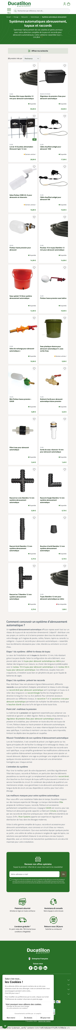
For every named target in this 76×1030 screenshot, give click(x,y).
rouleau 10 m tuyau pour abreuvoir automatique (33, 667)
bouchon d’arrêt (15, 705)
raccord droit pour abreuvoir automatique (26, 690)
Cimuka (53, 811)
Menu (9, 11)
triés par (19, 59)
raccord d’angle (33, 693)
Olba (61, 803)
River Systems (24, 817)
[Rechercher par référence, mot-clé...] (41, 10)
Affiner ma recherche (40, 51)
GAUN (48, 808)
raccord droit (63, 777)
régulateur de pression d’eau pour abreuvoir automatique (30, 719)
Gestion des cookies (44, 1021)
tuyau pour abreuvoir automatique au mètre (42, 661)
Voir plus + (12, 887)
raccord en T (42, 699)
